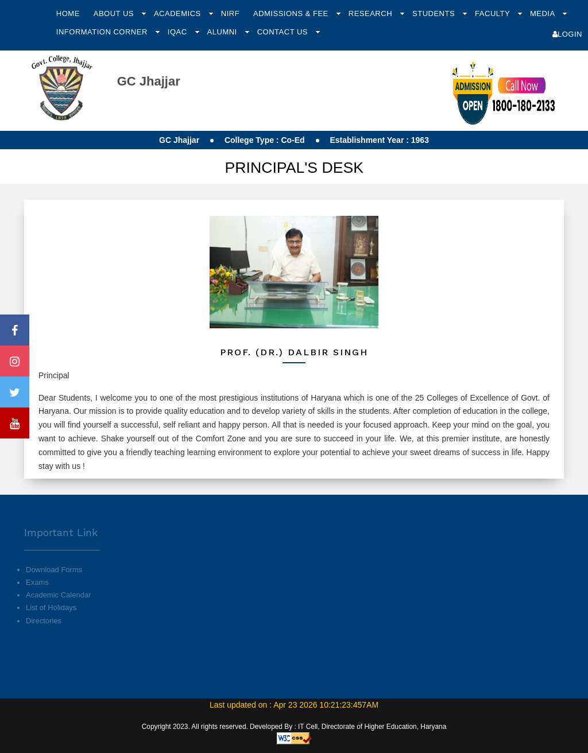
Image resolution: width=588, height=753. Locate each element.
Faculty (493, 13)
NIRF (230, 13)
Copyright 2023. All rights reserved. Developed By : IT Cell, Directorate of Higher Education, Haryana (294, 727)
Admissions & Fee (292, 13)
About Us (115, 13)
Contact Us (283, 32)
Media (543, 13)
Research (371, 13)
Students (434, 13)
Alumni (223, 32)
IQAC (178, 32)
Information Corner (103, 32)
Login (567, 34)
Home (68, 13)
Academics (178, 13)
